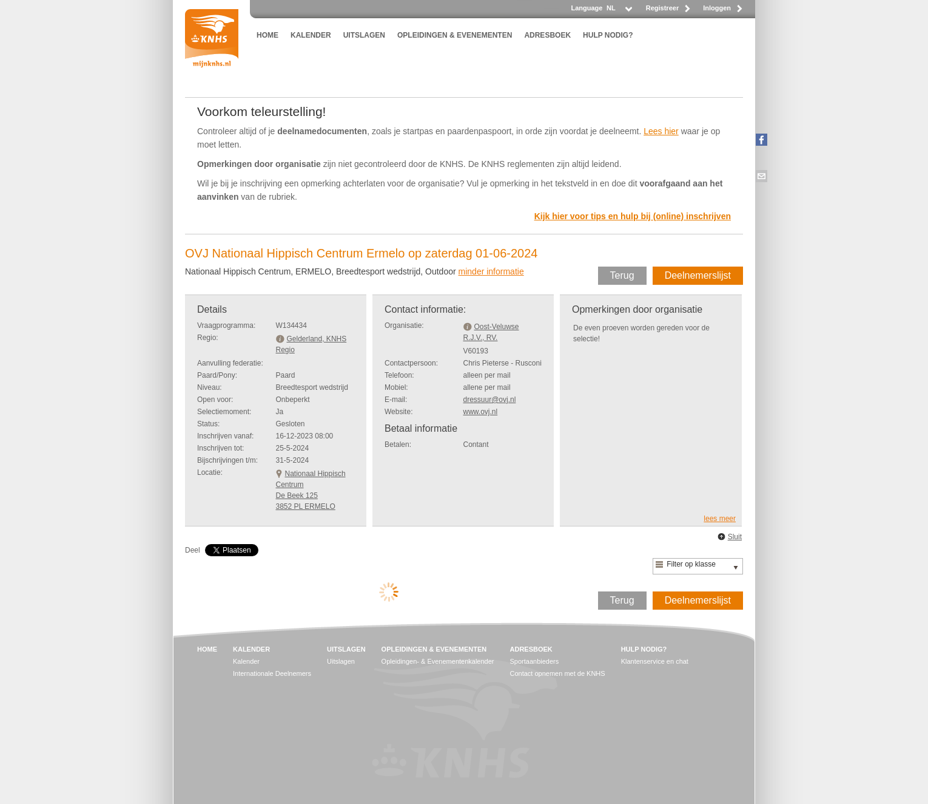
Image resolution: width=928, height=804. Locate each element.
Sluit (735, 537)
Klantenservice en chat (654, 661)
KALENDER (311, 35)
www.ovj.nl (480, 411)
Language (586, 8)
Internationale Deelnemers (272, 673)
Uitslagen (341, 661)
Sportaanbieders (534, 661)
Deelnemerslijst (698, 275)
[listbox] (618, 11)
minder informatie (491, 271)
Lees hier (661, 131)
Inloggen (717, 8)
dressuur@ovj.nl (489, 399)
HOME (267, 35)
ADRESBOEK (547, 35)
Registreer (662, 8)
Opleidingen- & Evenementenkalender (438, 661)
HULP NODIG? (608, 35)
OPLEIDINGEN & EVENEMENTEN (454, 35)
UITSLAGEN (364, 35)
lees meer (720, 518)
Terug (622, 275)
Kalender (246, 661)
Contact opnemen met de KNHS (557, 673)
